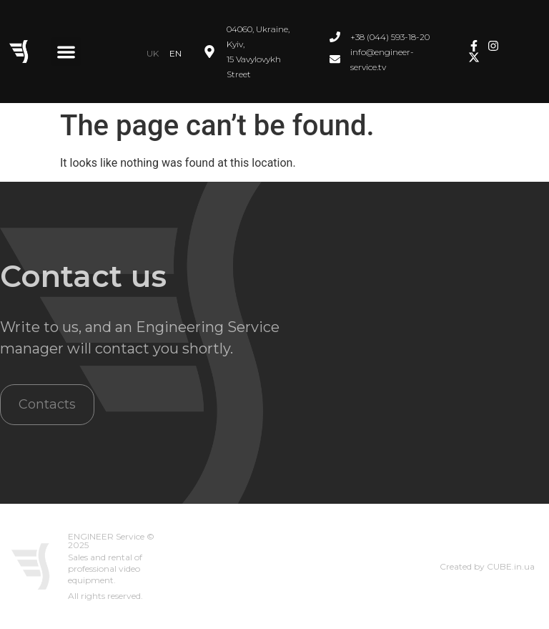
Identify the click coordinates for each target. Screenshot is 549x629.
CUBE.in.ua (511, 566)
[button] (66, 52)
